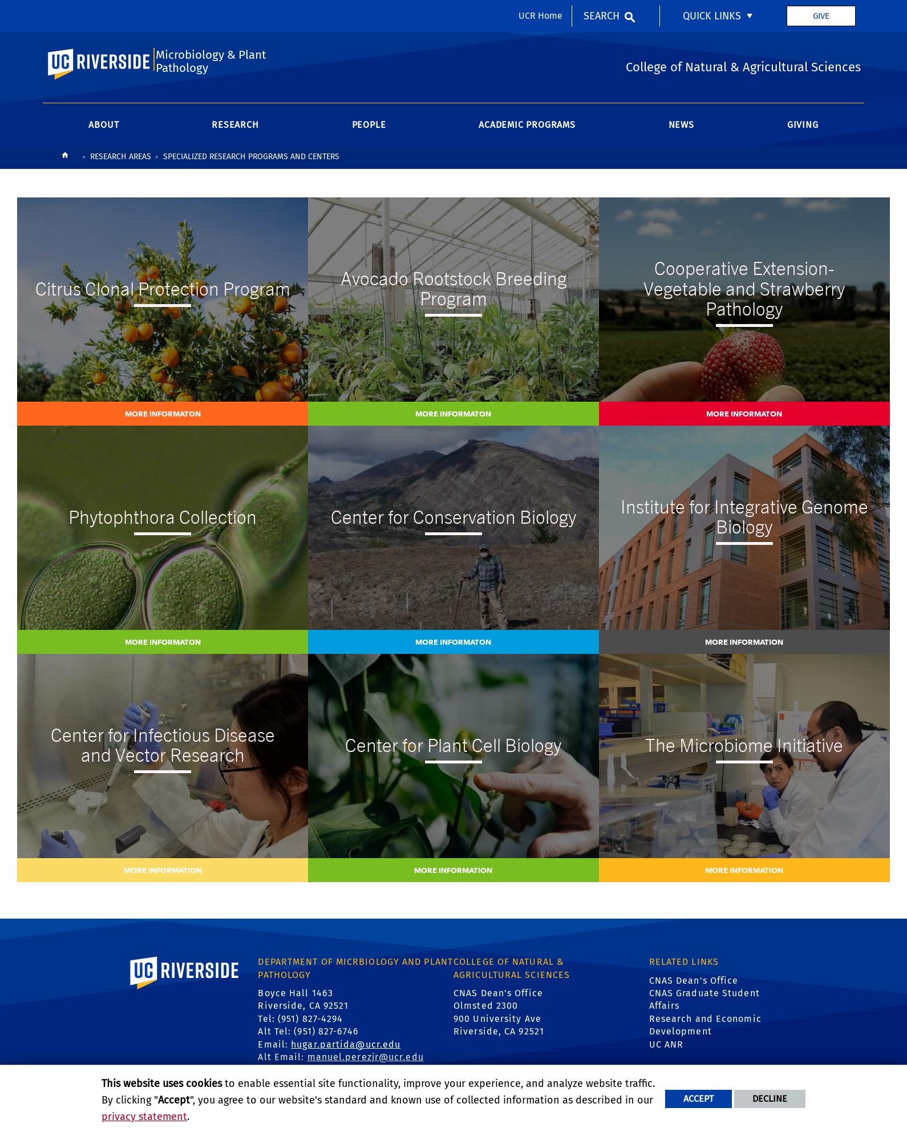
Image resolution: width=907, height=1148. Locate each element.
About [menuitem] (103, 128)
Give (821, 16)
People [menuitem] (369, 128)
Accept (698, 1098)
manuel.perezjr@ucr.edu (365, 1061)
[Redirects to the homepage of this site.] (65, 161)
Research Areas (120, 160)
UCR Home (540, 15)
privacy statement (144, 1116)
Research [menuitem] (235, 128)
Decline (769, 1098)
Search (601, 16)
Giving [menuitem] (803, 128)
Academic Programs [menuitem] (527, 128)
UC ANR (666, 1048)
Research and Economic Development (705, 1029)
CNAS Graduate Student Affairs (704, 1003)
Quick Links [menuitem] (712, 16)
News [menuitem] (681, 128)
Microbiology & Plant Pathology (210, 64)
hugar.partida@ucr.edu (345, 1048)
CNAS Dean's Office (694, 984)
